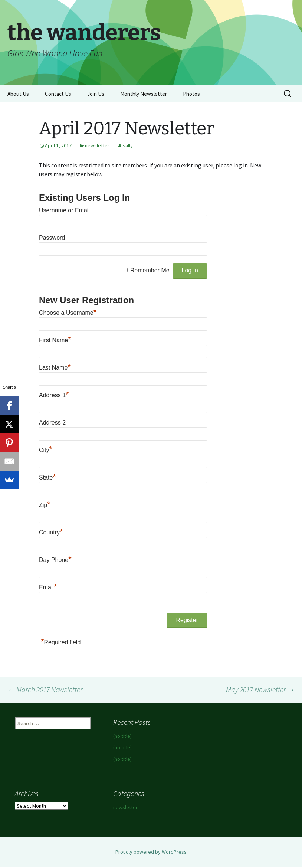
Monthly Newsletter (143, 93)
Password (52, 238)
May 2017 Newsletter (260, 689)
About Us (18, 93)
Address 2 (52, 422)
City (45, 450)
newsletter (97, 145)
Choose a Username (67, 313)
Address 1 (54, 395)
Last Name (55, 367)
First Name (55, 340)
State (47, 477)
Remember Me (150, 270)
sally (128, 145)
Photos (191, 93)
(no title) (122, 736)
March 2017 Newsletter (44, 689)
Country (51, 532)
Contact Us (58, 93)
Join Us (95, 93)
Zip (44, 505)
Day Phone (55, 560)
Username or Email (64, 210)
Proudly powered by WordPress (151, 851)
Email (48, 587)
